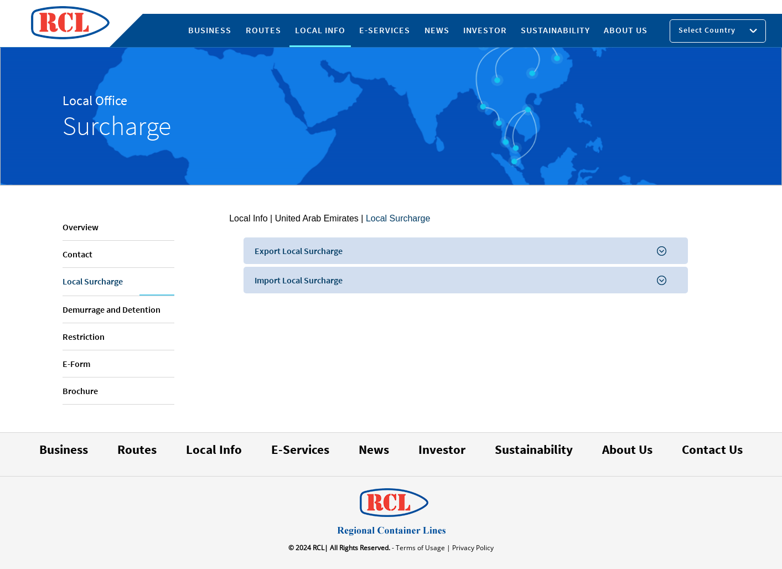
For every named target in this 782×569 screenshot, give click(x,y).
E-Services (300, 449)
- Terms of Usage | (420, 547)
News (374, 449)
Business (63, 449)
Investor (441, 449)
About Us (627, 449)
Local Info (248, 218)
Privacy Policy (472, 547)
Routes (137, 449)
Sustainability (534, 449)
